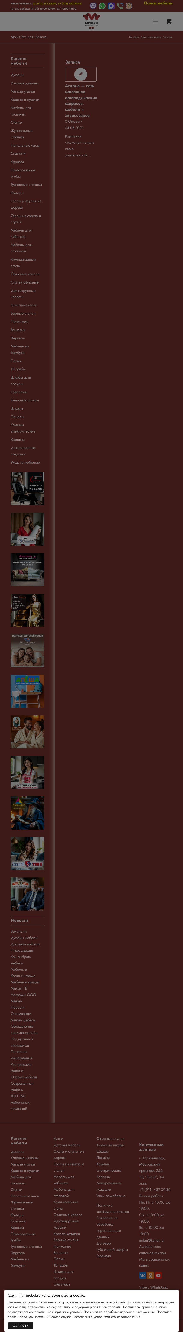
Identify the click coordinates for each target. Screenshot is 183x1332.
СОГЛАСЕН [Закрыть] (20, 1325)
